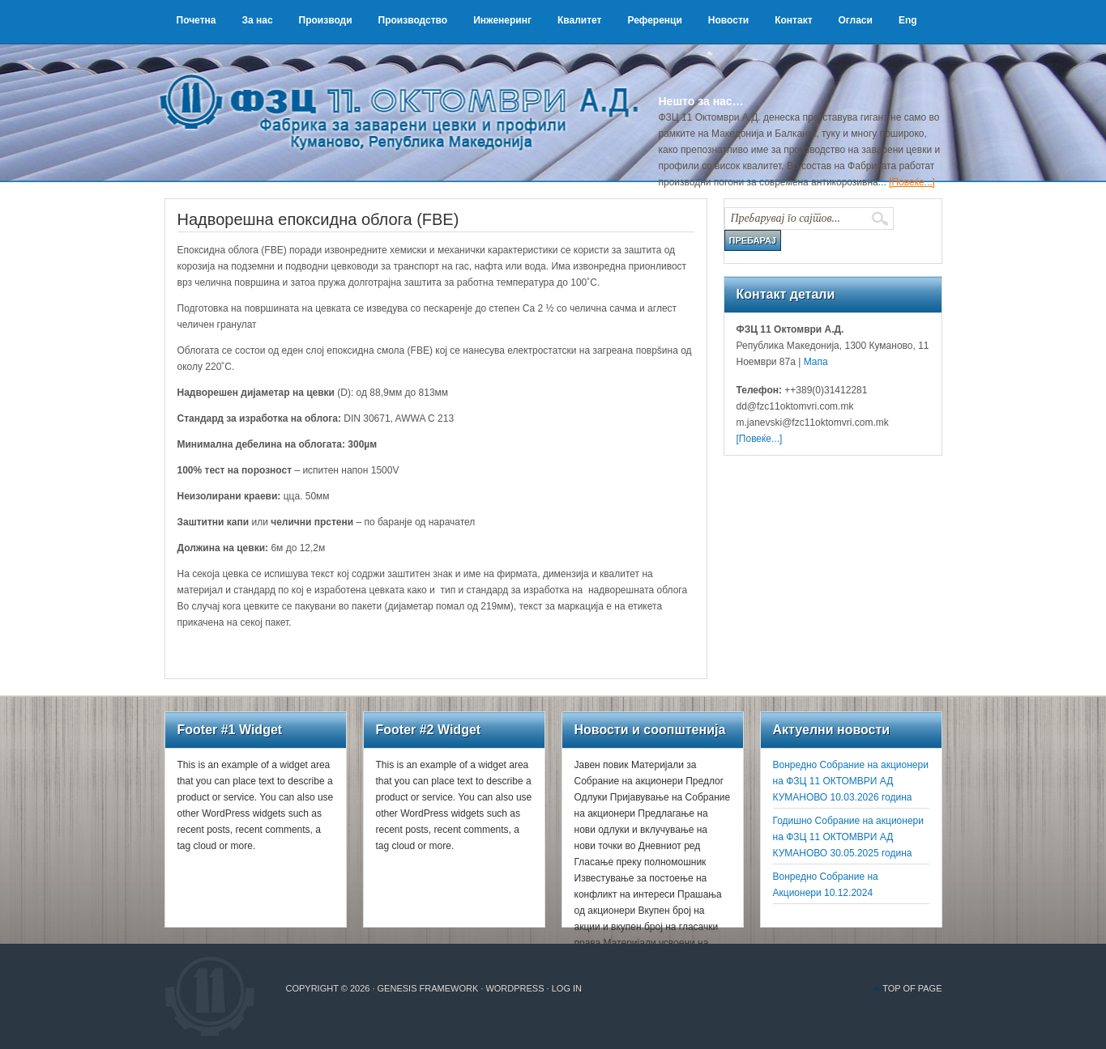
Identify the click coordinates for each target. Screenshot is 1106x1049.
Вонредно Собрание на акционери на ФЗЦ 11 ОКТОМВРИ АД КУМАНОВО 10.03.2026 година (851, 781)
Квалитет (579, 20)
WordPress (514, 988)
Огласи (856, 20)
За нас (256, 20)
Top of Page (912, 988)
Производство (413, 20)
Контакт (793, 20)
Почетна (196, 20)
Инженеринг (502, 20)
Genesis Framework (428, 988)
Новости (728, 20)
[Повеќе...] (912, 182)
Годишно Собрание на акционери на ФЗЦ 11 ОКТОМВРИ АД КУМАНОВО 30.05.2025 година (848, 837)
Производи (325, 20)
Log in (567, 988)
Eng (908, 20)
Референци (654, 20)
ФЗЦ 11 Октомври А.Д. (407, 93)
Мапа (814, 361)
